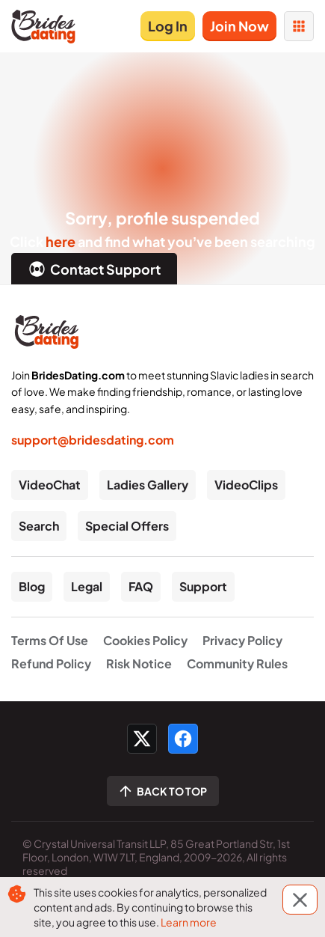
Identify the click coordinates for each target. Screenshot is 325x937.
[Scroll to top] (163, 791)
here (60, 241)
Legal (86, 586)
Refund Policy (51, 663)
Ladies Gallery (147, 484)
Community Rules (237, 663)
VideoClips (246, 484)
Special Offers (127, 526)
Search (39, 526)
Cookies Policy (145, 640)
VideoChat (50, 484)
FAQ (141, 586)
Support (203, 586)
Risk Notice (139, 663)
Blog (32, 586)
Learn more (189, 922)
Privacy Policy (242, 640)
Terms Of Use (49, 640)
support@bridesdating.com (92, 440)
